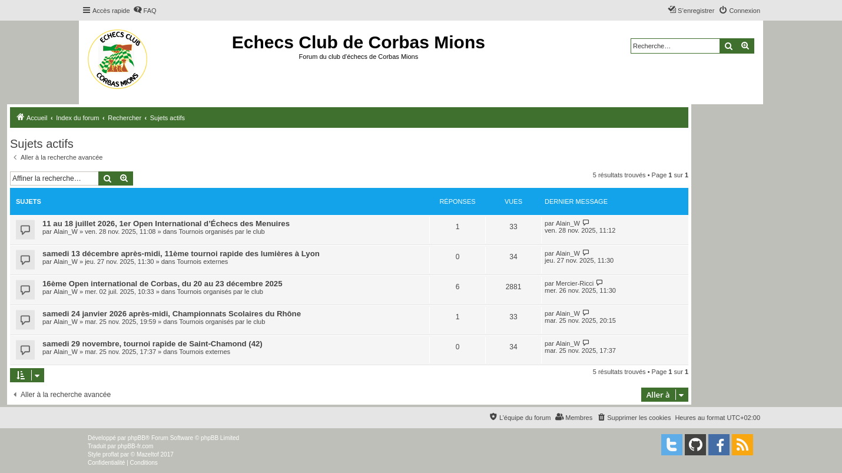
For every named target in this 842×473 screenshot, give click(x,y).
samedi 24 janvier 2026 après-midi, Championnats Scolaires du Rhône (171, 313)
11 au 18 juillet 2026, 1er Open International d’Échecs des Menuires (166, 223)
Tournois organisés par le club (222, 231)
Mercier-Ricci (575, 283)
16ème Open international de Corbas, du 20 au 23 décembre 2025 (162, 283)
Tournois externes (202, 261)
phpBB (136, 438)
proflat (110, 454)
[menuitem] (145, 11)
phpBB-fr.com (136, 446)
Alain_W (66, 231)
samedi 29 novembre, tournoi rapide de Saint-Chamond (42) (152, 343)
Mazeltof (148, 454)
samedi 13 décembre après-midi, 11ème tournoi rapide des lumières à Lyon (181, 253)
